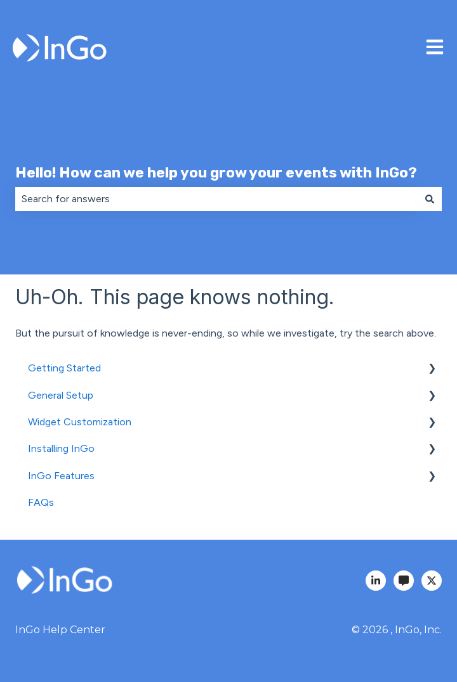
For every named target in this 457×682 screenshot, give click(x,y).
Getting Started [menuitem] (64, 368)
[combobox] (216, 199)
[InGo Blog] (404, 580)
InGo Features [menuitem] (61, 476)
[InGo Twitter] (431, 580)
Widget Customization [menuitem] (79, 422)
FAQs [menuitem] (41, 502)
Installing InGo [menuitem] (61, 448)
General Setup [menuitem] (60, 395)
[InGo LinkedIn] (376, 580)
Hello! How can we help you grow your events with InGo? (216, 172)
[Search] (430, 199)
